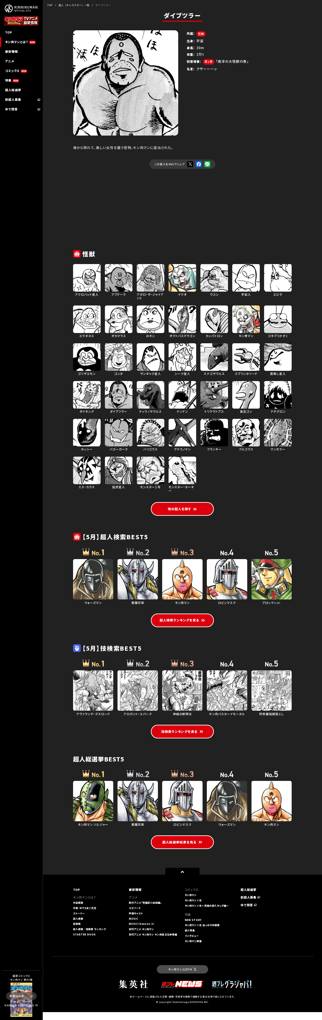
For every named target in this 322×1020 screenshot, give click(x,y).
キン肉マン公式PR (182, 977)
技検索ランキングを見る (182, 739)
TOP (50, 5)
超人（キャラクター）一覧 (74, 5)
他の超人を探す (182, 509)
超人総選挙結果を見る (182, 850)
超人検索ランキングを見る (182, 621)
